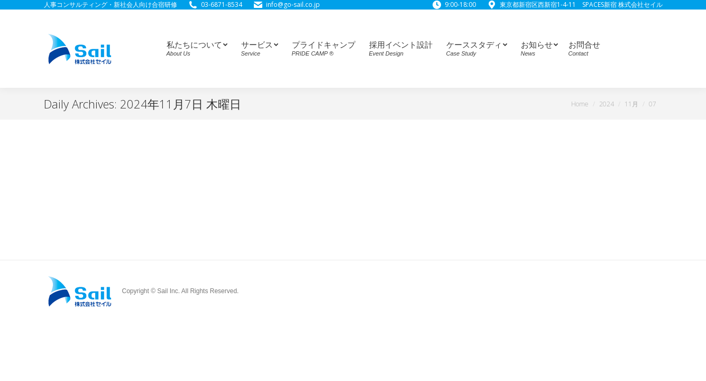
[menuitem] (195, 49)
